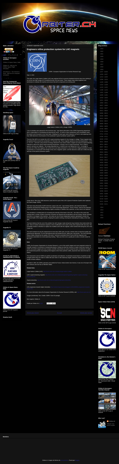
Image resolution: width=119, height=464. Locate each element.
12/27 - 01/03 (104, 72)
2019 (102, 59)
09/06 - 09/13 (104, 113)
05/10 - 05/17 (104, 157)
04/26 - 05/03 (104, 162)
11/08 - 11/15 (104, 90)
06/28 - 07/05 (104, 139)
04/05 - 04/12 (104, 170)
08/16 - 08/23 (104, 121)
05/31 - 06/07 (104, 149)
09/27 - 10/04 (104, 105)
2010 (102, 217)
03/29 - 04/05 (104, 173)
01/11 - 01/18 (104, 201)
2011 (102, 215)
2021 (102, 54)
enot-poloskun (64, 460)
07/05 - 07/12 (104, 136)
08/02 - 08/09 (104, 126)
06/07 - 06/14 (104, 147)
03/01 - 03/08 (104, 183)
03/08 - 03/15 (104, 180)
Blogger (77, 460)
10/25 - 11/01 (104, 95)
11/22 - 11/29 (104, 84)
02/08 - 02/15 (104, 191)
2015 (102, 69)
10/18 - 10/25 (104, 97)
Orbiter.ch (112, 421)
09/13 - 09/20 (104, 110)
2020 (102, 56)
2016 (102, 67)
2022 (102, 51)
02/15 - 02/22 (104, 188)
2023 (102, 48)
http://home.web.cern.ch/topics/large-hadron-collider (57, 271)
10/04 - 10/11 (104, 103)
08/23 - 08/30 (104, 118)
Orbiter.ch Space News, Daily (11, 62)
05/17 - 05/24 (104, 154)
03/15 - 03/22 (104, 178)
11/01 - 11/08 (104, 92)
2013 (102, 210)
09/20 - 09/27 (104, 108)
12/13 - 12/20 (104, 77)
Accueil (59, 313)
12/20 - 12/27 (104, 74)
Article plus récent (33, 313)
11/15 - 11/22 (104, 87)
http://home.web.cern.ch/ (84, 292)
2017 (102, 64)
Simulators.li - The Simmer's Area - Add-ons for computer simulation (11, 73)
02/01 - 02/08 (104, 193)
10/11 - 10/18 (104, 100)
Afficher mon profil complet (111, 424)
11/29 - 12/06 (104, 82)
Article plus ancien (86, 313)
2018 (102, 61)
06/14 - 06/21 (104, 144)
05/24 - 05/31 (104, 152)
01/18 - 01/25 (104, 199)
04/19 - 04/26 (104, 165)
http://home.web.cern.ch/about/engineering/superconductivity (54, 280)
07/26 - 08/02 (104, 129)
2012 (102, 212)
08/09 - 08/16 (104, 123)
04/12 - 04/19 (104, 167)
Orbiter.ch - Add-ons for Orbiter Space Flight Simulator (10, 67)
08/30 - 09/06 (104, 116)
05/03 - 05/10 (104, 160)
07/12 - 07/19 (104, 134)
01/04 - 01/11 (104, 204)
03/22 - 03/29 (104, 175)
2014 (102, 207)
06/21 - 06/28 (104, 142)
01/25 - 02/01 (104, 196)
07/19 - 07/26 (104, 131)
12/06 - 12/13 (104, 79)
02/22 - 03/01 (104, 186)
